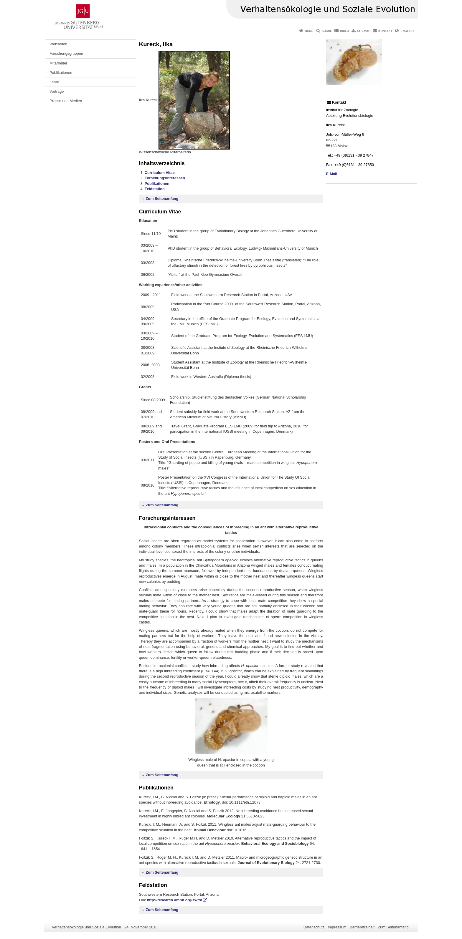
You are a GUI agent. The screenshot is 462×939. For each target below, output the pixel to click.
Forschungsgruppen (66, 53)
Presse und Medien (66, 101)
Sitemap (363, 31)
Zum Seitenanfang (162, 198)
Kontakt (385, 31)
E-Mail (331, 174)
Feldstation (155, 189)
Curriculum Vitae (160, 172)
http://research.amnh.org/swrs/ (174, 900)
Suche (327, 31)
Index (344, 31)
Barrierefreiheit (362, 927)
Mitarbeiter (58, 63)
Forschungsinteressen (165, 178)
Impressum (337, 927)
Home (309, 31)
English (407, 31)
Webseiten (58, 44)
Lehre (54, 82)
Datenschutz (313, 927)
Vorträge (57, 91)
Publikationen (61, 72)
